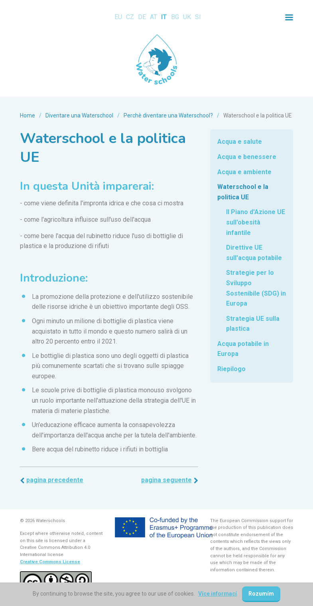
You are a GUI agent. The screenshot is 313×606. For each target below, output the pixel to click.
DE (142, 17)
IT (164, 17)
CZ (130, 17)
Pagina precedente (54, 480)
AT (153, 17)
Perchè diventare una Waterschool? (168, 115)
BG (175, 17)
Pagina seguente (166, 480)
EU (118, 17)
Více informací (217, 593)
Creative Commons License (50, 561)
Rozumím (261, 593)
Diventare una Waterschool (79, 115)
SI (198, 17)
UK (187, 17)
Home (27, 115)
